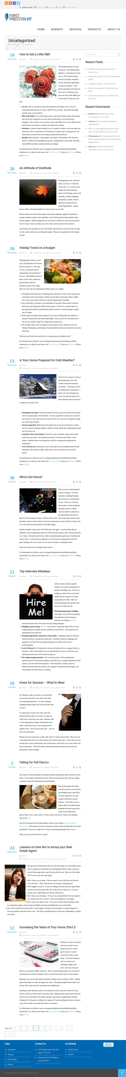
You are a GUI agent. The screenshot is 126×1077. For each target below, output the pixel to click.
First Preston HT (13, 44)
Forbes (74, 620)
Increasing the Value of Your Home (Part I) (47, 927)
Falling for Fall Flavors (34, 762)
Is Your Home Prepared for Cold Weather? (47, 360)
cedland (24, 59)
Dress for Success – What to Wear (42, 682)
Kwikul (70, 1054)
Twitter (26, 155)
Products (94, 29)
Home (41, 29)
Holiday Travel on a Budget (37, 248)
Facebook (71, 152)
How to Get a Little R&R (34, 54)
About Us (114, 29)
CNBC (44, 627)
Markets (57, 29)
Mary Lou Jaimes (94, 129)
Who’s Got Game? (30, 477)
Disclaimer (11, 1050)
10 (59, 1028)
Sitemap (10, 1054)
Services (75, 29)
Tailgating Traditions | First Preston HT (102, 84)
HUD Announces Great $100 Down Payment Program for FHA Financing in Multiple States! (104, 139)
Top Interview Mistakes (34, 571)
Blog (59, 7)
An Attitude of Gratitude (35, 168)
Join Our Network (71, 7)
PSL (28, 818)
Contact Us (40, 7)
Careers (51, 7)
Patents (10, 1064)
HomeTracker (73, 1050)
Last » (10, 1034)
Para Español (12, 1059)
